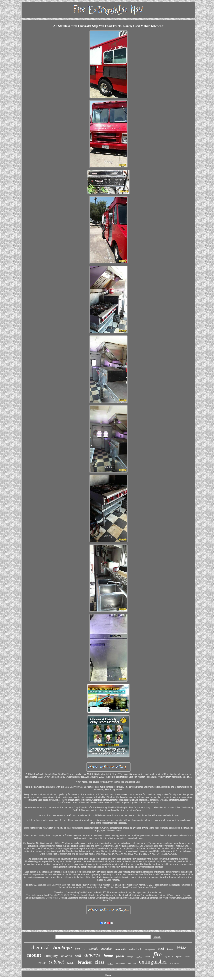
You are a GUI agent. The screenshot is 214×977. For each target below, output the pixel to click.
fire (157, 954)
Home (108, 975)
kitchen (110, 964)
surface (139, 957)
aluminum (120, 963)
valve (187, 956)
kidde (181, 948)
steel (161, 948)
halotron (66, 956)
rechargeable (135, 949)
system (169, 956)
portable (106, 948)
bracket (84, 962)
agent (179, 956)
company (51, 956)
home (108, 955)
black (148, 956)
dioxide (93, 948)
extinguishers (150, 950)
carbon (132, 963)
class (99, 962)
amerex (92, 955)
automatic (120, 949)
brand (170, 949)
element (174, 963)
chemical (40, 947)
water (42, 963)
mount (34, 955)
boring (80, 948)
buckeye (62, 947)
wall (78, 956)
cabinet (56, 962)
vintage (130, 956)
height (70, 963)
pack (120, 955)
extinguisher (153, 962)
